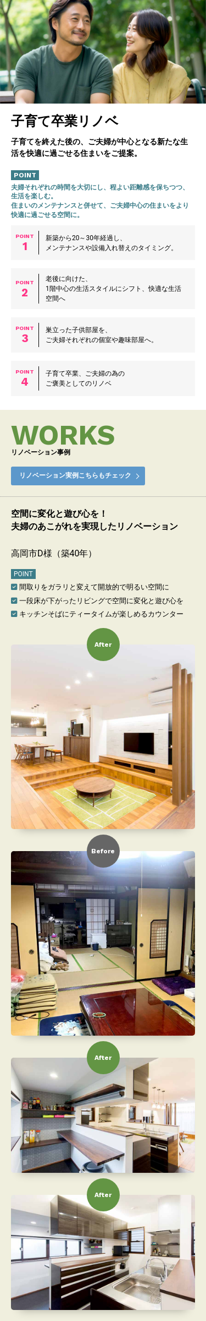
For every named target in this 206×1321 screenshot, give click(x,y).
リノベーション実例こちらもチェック (75, 475)
